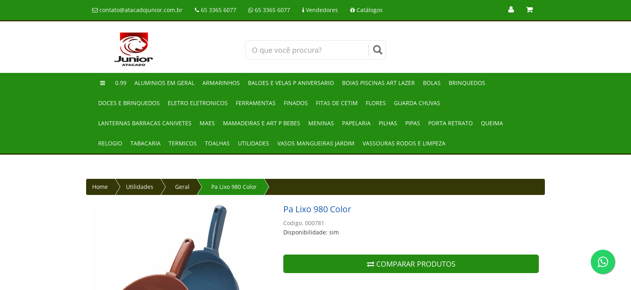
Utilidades (253, 143)
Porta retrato (450, 123)
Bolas (432, 83)
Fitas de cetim (337, 103)
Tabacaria (145, 143)
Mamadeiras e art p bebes (261, 123)
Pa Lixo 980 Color (234, 187)
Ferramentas (256, 103)
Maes (207, 123)
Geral (182, 187)
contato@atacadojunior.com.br (137, 10)
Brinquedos (467, 83)
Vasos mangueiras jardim (316, 143)
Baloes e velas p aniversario (291, 83)
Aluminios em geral (164, 83)
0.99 (120, 83)
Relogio (110, 143)
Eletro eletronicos (198, 103)
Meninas (321, 123)
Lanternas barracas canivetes (145, 123)
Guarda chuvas (417, 103)
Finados (296, 103)
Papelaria (356, 123)
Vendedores (320, 10)
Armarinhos (221, 83)
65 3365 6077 (215, 10)
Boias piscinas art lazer (378, 83)
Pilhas (388, 123)
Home (100, 187)
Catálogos (366, 10)
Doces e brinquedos (129, 103)
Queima (492, 123)
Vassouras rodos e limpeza (404, 143)
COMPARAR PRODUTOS (411, 264)
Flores (376, 103)
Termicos (183, 143)
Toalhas (217, 143)
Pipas (412, 123)
